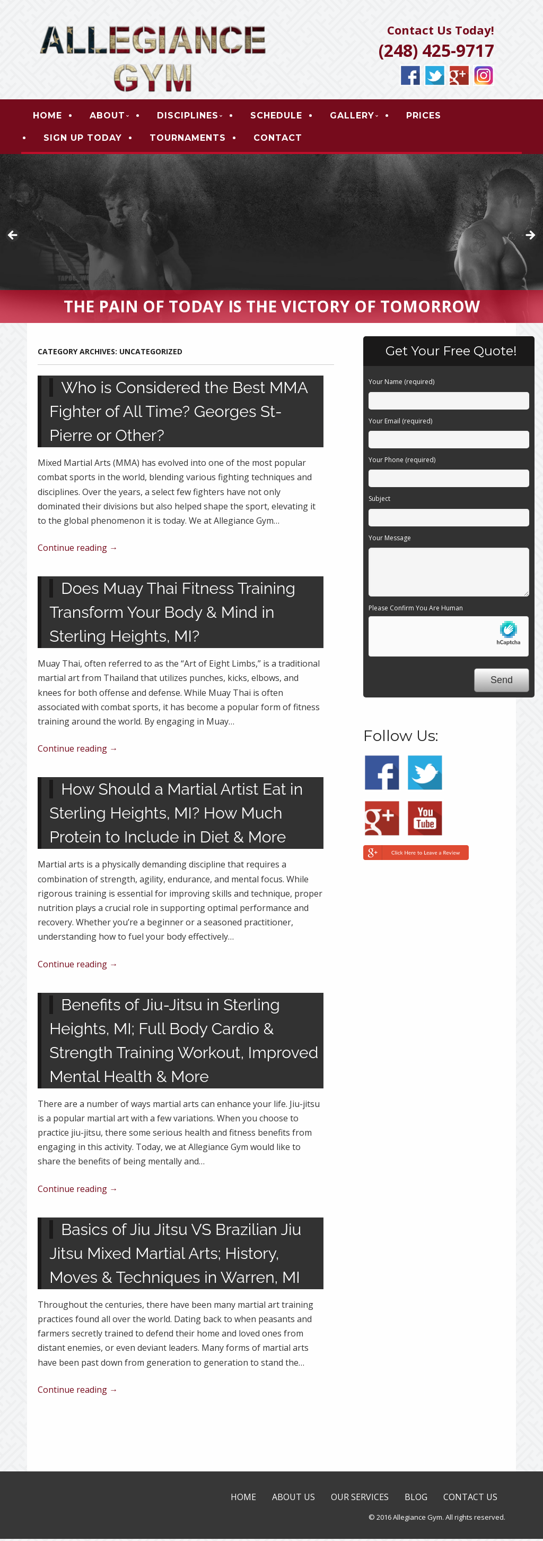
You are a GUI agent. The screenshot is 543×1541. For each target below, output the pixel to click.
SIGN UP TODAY (88, 139)
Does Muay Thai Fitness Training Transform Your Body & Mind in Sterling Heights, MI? (172, 615)
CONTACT (283, 139)
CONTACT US (470, 1499)
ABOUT (113, 117)
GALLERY (358, 117)
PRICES (429, 117)
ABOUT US (293, 1499)
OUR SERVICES (360, 1499)
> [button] (530, 238)
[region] (271, 241)
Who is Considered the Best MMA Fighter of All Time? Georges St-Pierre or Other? (178, 414)
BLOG (416, 1499)
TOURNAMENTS (193, 139)
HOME (53, 117)
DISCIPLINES (193, 117)
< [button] (13, 238)
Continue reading (78, 550)
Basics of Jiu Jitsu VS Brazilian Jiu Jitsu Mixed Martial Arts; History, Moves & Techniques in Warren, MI (175, 1255)
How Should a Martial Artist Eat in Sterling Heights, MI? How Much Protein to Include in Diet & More (176, 815)
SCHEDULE (282, 117)
